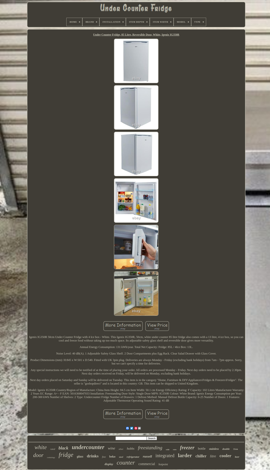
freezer (187, 447)
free (104, 457)
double (226, 449)
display (109, 464)
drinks (93, 456)
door (38, 455)
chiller (201, 456)
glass (80, 456)
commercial (147, 464)
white (41, 447)
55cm (235, 449)
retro (174, 450)
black (63, 448)
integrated (165, 455)
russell (147, 456)
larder (185, 455)
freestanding (150, 447)
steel (121, 457)
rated (52, 449)
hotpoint (163, 464)
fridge (66, 454)
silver (121, 449)
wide (168, 449)
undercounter (88, 447)
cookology (51, 457)
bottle (202, 448)
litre (213, 456)
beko (112, 456)
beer (237, 457)
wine (111, 448)
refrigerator (133, 456)
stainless (214, 448)
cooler (225, 455)
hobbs (130, 448)
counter (126, 462)
